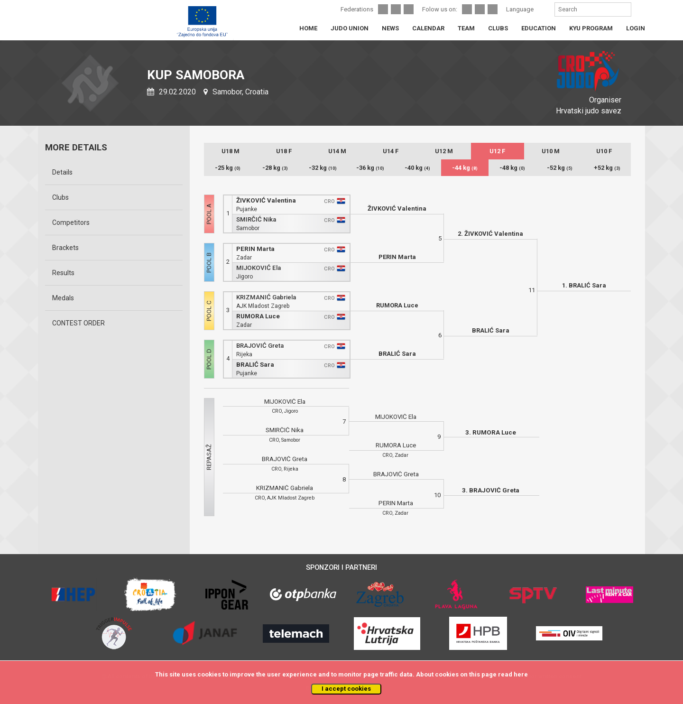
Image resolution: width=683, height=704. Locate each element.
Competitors (71, 222)
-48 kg (512, 167)
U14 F (390, 151)
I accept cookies (346, 688)
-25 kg (227, 167)
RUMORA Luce (258, 316)
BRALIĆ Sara (255, 364)
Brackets (65, 247)
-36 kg (370, 167)
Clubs (60, 197)
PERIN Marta (255, 248)
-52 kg (559, 167)
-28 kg (275, 167)
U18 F (284, 151)
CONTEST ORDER (78, 323)
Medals (63, 298)
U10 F (604, 151)
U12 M (444, 151)
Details (62, 172)
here (521, 674)
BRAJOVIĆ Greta (260, 345)
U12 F (497, 151)
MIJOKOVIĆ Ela (258, 267)
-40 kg (417, 167)
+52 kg (607, 167)
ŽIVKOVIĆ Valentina (266, 200)
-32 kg (323, 167)
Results (63, 273)
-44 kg (465, 167)
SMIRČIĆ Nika (256, 219)
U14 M (337, 151)
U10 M (551, 151)
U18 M (231, 151)
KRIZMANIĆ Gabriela (266, 297)
